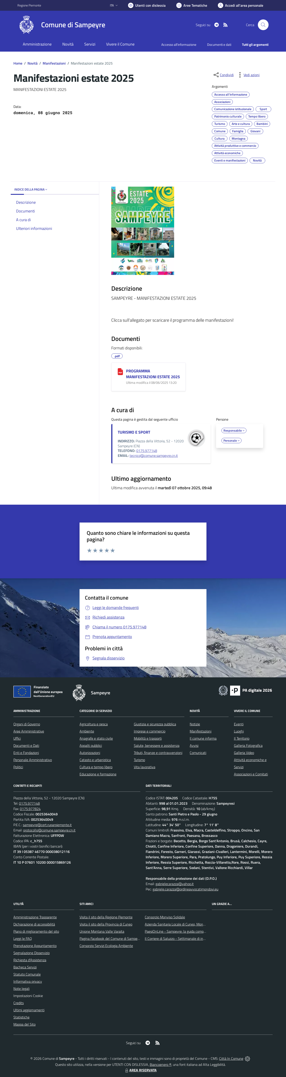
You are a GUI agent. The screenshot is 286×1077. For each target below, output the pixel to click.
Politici (18, 767)
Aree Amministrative (28, 731)
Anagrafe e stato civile (96, 738)
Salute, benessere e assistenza (156, 745)
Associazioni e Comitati (251, 774)
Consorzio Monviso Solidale (165, 917)
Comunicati (198, 752)
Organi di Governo (26, 724)
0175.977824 (30, 808)
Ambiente (87, 731)
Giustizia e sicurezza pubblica (155, 724)
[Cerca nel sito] (263, 24)
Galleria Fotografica (248, 745)
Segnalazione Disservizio (31, 952)
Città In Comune (231, 1058)
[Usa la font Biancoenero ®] (147, 5)
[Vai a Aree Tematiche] (191, 5)
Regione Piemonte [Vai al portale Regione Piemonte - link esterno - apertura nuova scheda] (29, 5)
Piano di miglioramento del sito (36, 931)
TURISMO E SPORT (134, 432)
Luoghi (239, 731)
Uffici (17, 738)
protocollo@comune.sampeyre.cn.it (49, 830)
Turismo (139, 759)
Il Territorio (241, 738)
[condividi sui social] (223, 74)
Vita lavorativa (144, 767)
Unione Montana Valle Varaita (102, 931)
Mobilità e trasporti (148, 738)
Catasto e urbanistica (95, 759)
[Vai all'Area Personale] (240, 5)
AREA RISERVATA (140, 1070)
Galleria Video (244, 752)
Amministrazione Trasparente (35, 917)
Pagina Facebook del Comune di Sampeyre (111, 938)
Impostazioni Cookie (28, 995)
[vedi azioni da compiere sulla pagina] (248, 74)
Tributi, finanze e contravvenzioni (158, 752)
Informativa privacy (27, 981)
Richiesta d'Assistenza (29, 960)
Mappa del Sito (24, 1024)
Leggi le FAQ (22, 938)
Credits (18, 1003)
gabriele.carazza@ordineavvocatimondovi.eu (185, 889)
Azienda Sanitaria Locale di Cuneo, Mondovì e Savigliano (186, 924)
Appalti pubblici (91, 745)
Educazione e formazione (98, 774)
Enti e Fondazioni (26, 752)
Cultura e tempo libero (96, 767)
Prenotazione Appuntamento (35, 945)
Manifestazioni (54, 63)
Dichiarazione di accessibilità (34, 924)
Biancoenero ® (160, 1064)
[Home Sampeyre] (61, 25)
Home (17, 63)
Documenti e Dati (26, 745)
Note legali (21, 988)
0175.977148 (146, 450)
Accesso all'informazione (178, 44)
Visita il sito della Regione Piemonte (106, 917)
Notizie (195, 724)
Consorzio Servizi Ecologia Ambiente (106, 945)
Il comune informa (203, 738)
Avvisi (194, 745)
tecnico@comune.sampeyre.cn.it (154, 455)
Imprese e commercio (149, 731)
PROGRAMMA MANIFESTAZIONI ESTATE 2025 (153, 374)
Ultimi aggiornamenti (28, 1010)
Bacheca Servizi (25, 967)
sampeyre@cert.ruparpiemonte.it (47, 824)
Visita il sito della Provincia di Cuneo (106, 924)
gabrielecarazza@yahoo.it (175, 883)
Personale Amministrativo (32, 759)
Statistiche (21, 1017)
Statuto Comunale (27, 974)
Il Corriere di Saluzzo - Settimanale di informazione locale (187, 938)
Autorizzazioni (90, 752)
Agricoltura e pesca (94, 724)
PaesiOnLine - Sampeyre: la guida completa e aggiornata (187, 931)
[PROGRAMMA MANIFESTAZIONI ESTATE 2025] (120, 371)
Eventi (239, 724)
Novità (32, 63)
